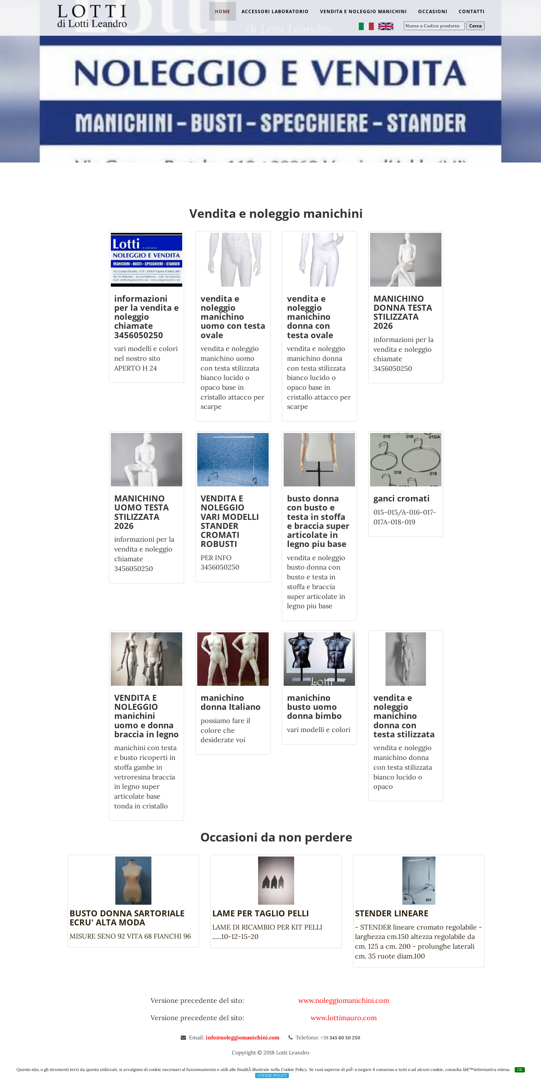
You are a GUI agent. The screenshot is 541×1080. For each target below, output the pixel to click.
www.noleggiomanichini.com (343, 1000)
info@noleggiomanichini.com (243, 1037)
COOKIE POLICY (272, 1075)
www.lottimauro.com (344, 1017)
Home (222, 11)
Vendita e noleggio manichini (363, 11)
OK (520, 1069)
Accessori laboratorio (275, 11)
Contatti (472, 11)
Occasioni (432, 11)
